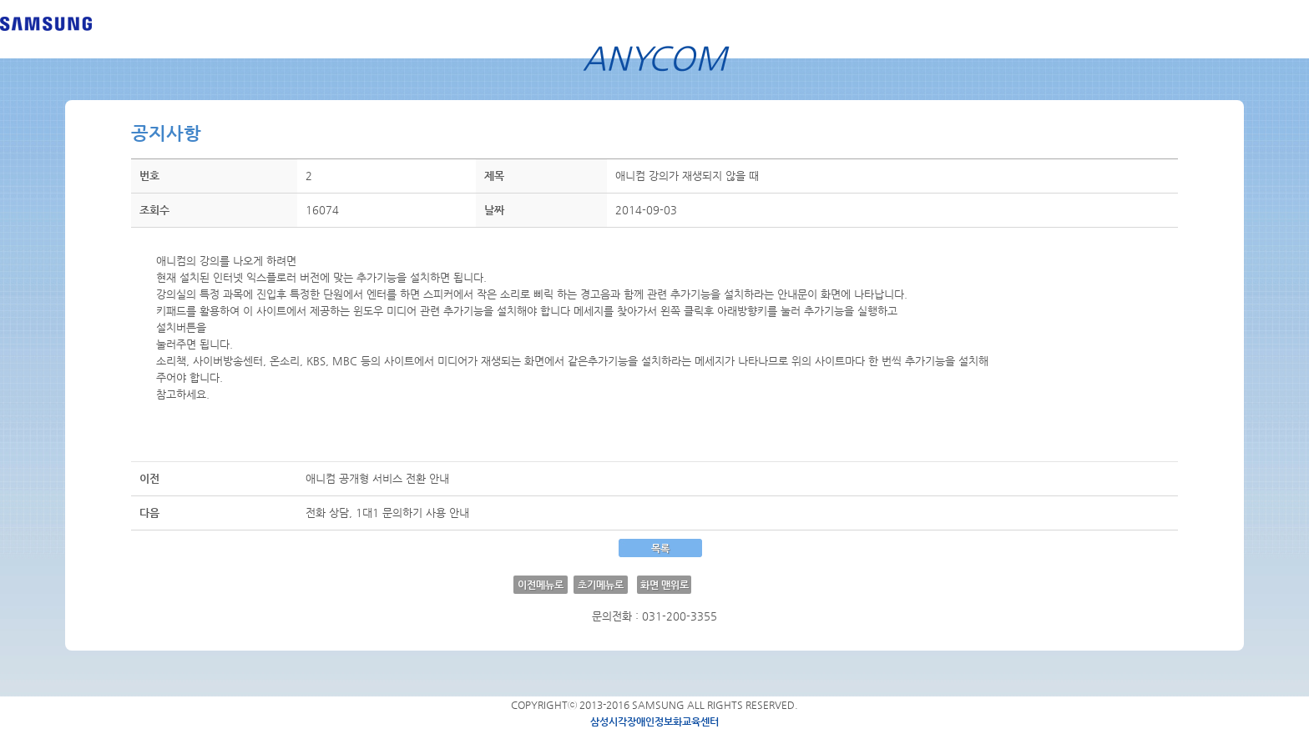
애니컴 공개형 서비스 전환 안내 (377, 478)
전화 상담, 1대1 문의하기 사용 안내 (387, 512)
